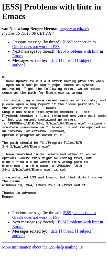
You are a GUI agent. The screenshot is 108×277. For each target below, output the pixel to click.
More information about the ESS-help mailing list (42, 272)
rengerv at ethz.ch (74, 28)
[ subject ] (85, 60)
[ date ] (54, 60)
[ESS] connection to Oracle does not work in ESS (54, 44)
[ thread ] (68, 60)
